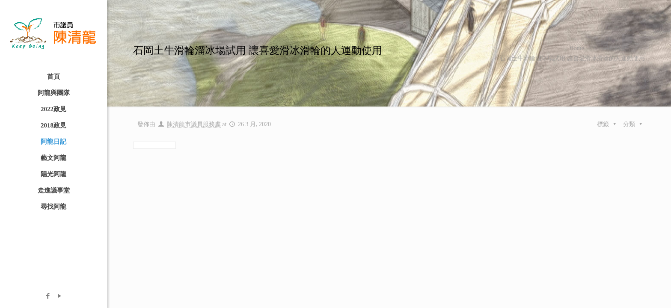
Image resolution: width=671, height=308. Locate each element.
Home (576, 48)
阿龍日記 (614, 48)
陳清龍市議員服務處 (194, 124)
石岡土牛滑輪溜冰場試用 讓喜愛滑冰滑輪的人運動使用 (572, 58)
